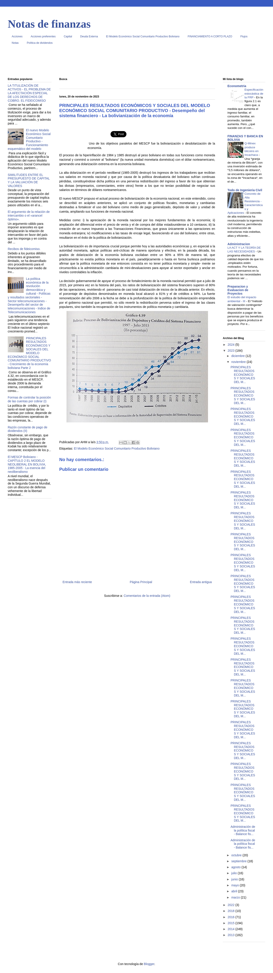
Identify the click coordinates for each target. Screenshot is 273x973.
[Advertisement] (136, 63)
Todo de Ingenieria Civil (244, 190)
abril (234, 891)
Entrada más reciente (77, 582)
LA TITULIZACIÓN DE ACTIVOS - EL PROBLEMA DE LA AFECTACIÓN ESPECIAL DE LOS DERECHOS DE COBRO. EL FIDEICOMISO (29, 93)
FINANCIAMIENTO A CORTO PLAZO (210, 36)
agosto (236, 867)
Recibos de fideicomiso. (24, 249)
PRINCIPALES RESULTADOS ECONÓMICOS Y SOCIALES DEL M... (243, 374)
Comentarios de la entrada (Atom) (147, 595)
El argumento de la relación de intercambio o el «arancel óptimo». (29, 215)
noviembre (238, 362)
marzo (236, 897)
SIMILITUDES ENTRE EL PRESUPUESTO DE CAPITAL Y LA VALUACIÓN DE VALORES (29, 180)
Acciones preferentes (43, 36)
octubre (236, 855)
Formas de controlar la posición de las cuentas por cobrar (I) (29, 399)
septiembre (239, 861)
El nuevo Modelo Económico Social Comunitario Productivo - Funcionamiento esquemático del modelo (29, 139)
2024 (231, 344)
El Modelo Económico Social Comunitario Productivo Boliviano (142, 36)
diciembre (238, 356)
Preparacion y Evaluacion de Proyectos (237, 290)
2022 (231, 905)
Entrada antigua (201, 582)
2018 (231, 911)
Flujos (243, 36)
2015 (231, 923)
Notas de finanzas (49, 24)
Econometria (236, 86)
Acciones (17, 36)
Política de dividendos (40, 42)
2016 (231, 917)
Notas (15, 42)
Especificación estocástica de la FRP (253, 93)
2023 (231, 350)
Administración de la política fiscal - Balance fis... (243, 830)
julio (234, 873)
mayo (235, 885)
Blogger (149, 964)
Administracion (238, 244)
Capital (68, 36)
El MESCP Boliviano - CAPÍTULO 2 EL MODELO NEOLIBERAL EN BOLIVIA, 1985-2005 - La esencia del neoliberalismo (27, 464)
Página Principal (141, 582)
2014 (231, 929)
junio (235, 879)
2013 (231, 935)
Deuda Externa (89, 36)
